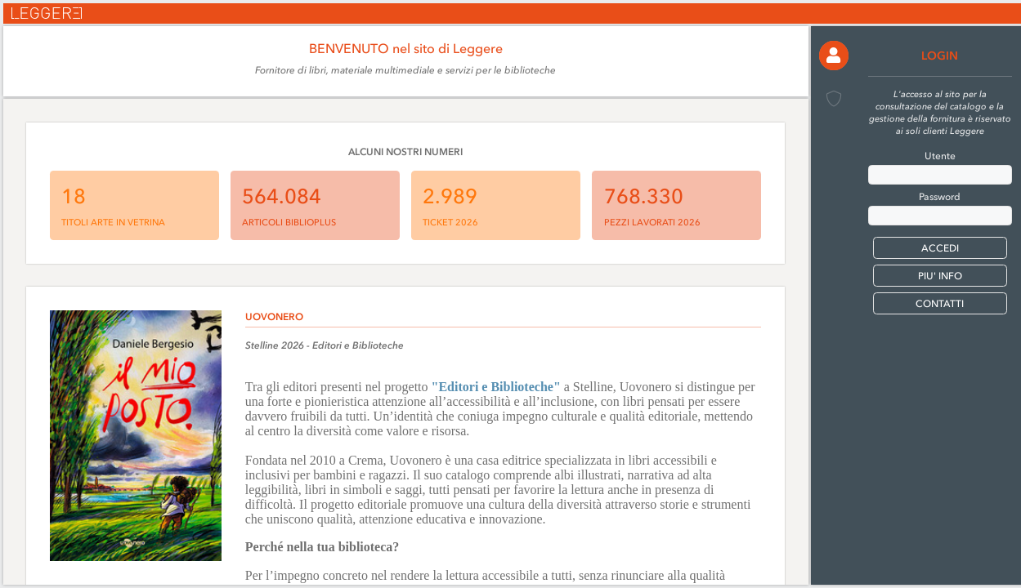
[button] (834, 55)
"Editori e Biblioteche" (496, 387)
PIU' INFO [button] (940, 276)
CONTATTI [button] (940, 304)
